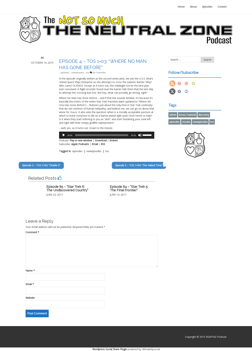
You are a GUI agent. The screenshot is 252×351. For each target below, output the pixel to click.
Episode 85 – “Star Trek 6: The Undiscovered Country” (67, 188)
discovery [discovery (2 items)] (203, 114)
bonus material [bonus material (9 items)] (187, 114)
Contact (222, 6)
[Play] (63, 135)
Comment (32, 232)
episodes (64, 72)
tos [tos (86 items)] (212, 121)
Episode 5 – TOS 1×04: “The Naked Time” (159, 165)
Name (30, 270)
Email (95, 144)
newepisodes (77, 72)
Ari (42, 57)
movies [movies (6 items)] (186, 121)
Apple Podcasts (80, 144)
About (193, 6)
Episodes (207, 6)
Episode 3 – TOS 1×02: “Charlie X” (24, 165)
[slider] (101, 135)
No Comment (99, 72)
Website (30, 297)
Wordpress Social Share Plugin (110, 349)
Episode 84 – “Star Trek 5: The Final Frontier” (129, 188)
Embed (113, 140)
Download (101, 140)
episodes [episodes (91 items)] (174, 121)
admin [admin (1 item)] (172, 114)
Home (181, 6)
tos (87, 72)
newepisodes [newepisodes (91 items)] (200, 121)
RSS (103, 144)
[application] (106, 135)
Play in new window (81, 140)
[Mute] (140, 135)
